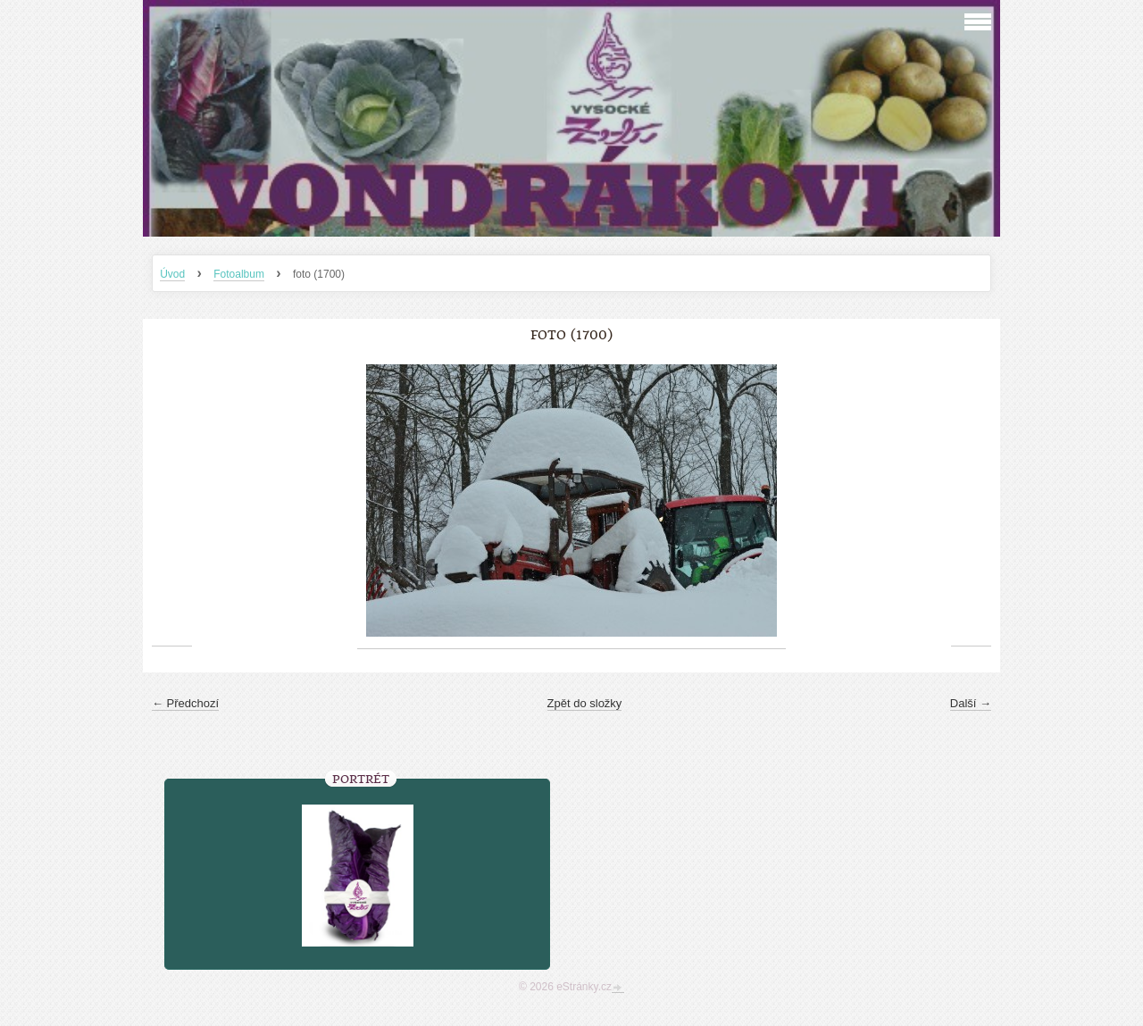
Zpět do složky (584, 703)
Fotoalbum (238, 274)
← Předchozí (185, 703)
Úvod (172, 274)
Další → (970, 703)
